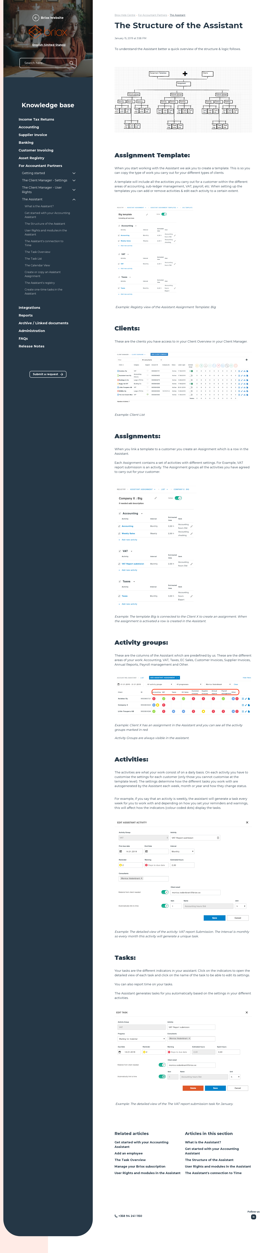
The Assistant (177, 15)
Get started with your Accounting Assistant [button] (47, 215)
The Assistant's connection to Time (213, 1173)
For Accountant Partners (152, 15)
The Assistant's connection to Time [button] (44, 243)
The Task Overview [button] (37, 252)
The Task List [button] (33, 258)
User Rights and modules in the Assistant (147, 1173)
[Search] (71, 63)
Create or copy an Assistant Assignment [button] (43, 274)
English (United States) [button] (49, 45)
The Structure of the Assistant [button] (45, 223)
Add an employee (129, 1153)
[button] (48, 119)
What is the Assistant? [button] (39, 206)
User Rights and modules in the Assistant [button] (46, 232)
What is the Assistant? (203, 1142)
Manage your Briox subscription (140, 1166)
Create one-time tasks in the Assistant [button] (43, 291)
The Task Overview (130, 1160)
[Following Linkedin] (253, 1216)
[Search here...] (47, 63)
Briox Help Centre (125, 15)
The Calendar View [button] (37, 265)
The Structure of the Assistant (209, 1160)
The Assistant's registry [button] (40, 282)
